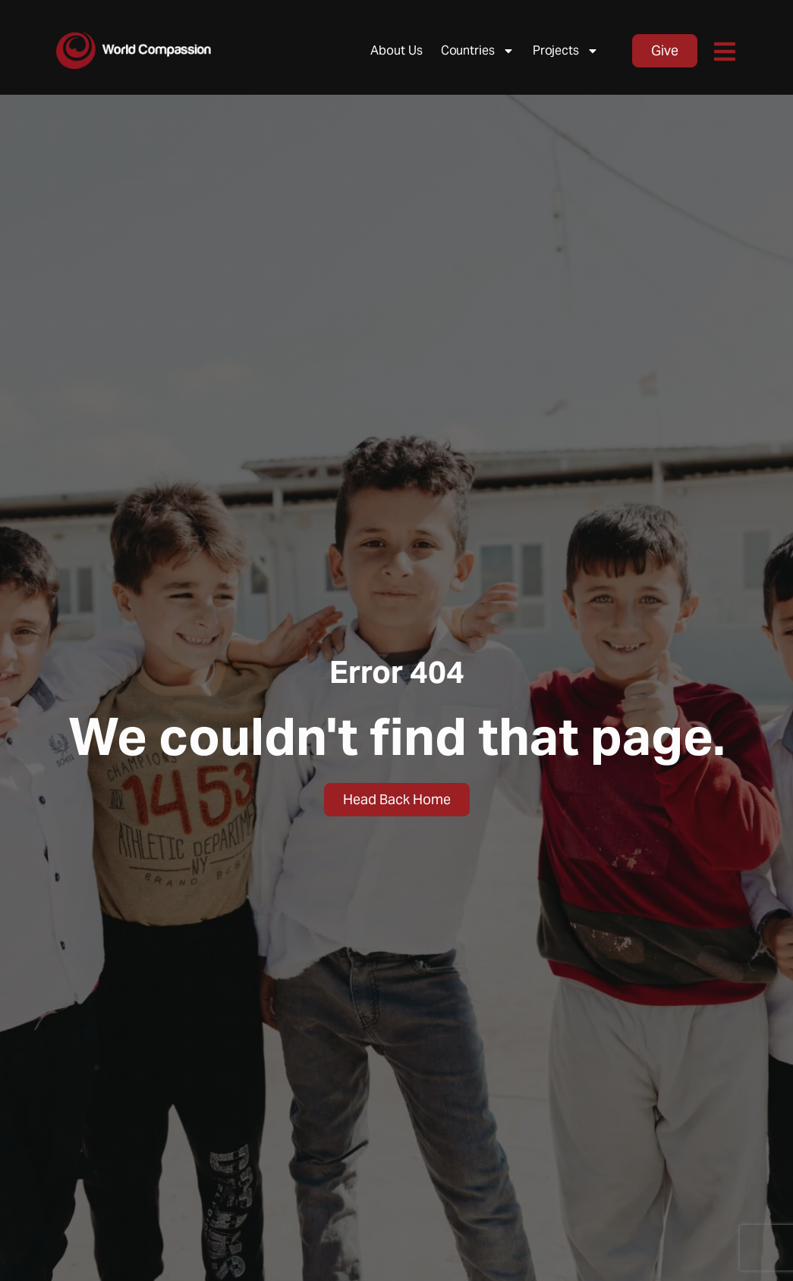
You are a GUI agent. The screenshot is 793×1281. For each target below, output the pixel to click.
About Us (396, 50)
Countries (478, 51)
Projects (566, 51)
